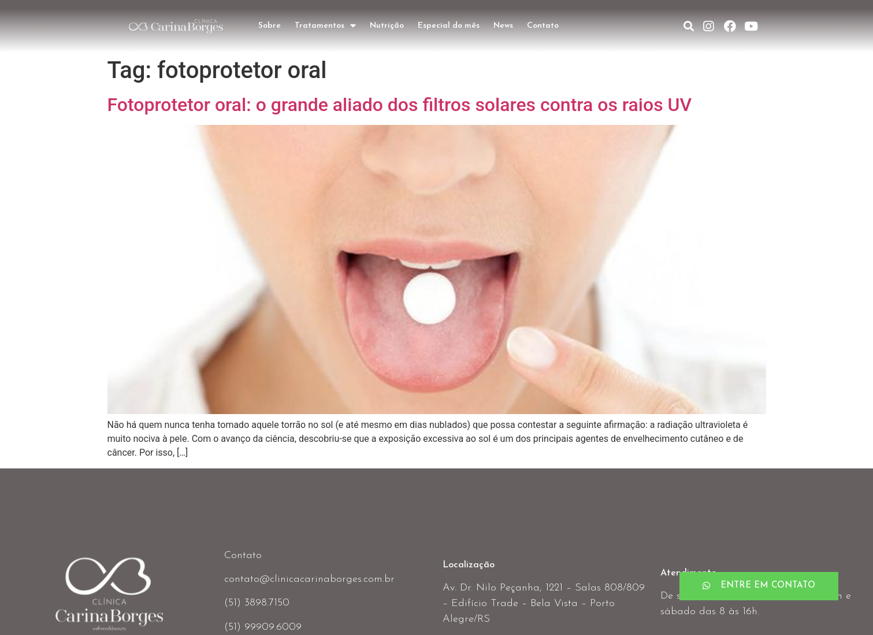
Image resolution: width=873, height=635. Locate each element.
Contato (543, 25)
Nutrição (387, 25)
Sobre (269, 25)
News (503, 25)
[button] (758, 586)
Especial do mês (449, 25)
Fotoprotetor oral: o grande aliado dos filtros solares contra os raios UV (399, 105)
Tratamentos (325, 26)
